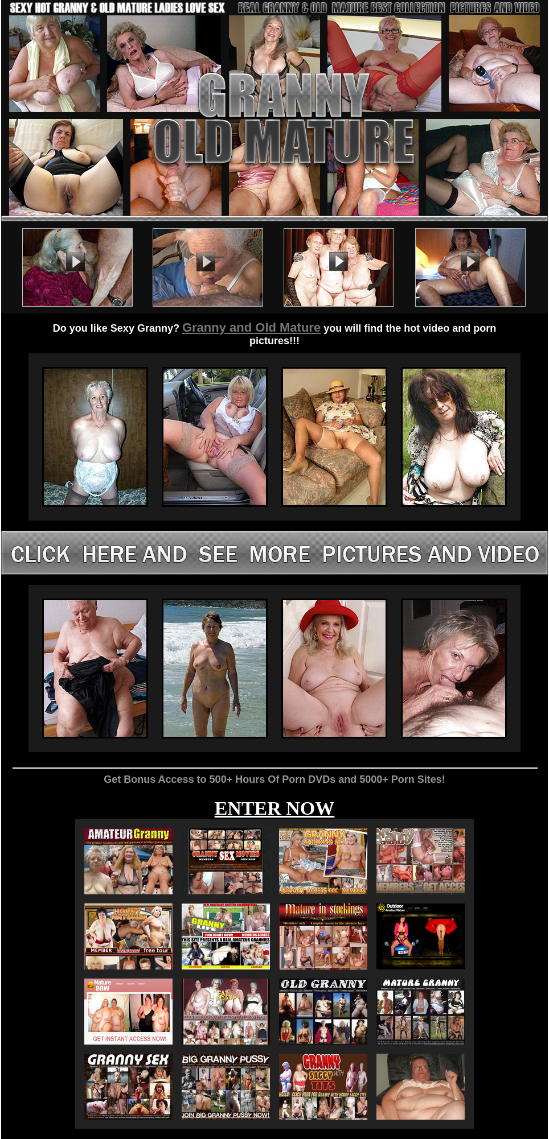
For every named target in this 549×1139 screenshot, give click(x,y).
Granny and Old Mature (251, 327)
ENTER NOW (275, 808)
